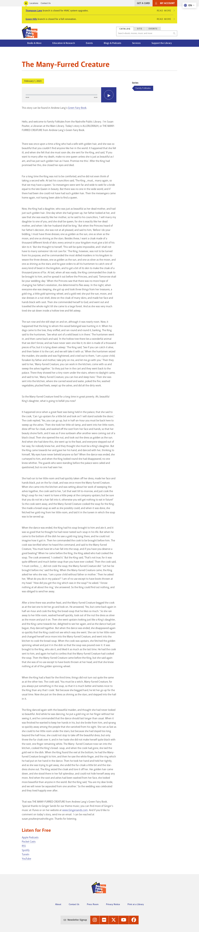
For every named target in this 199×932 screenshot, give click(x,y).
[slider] (61, 94)
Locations (34, 3)
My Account (167, 3)
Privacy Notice (113, 904)
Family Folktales (143, 88)
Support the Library (162, 43)
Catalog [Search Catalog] (125, 29)
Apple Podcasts (30, 837)
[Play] (108, 94)
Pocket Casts (29, 841)
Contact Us (46, 3)
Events (89, 43)
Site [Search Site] (139, 28)
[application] (69, 94)
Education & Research (63, 43)
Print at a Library (136, 904)
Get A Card (143, 3)
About (58, 904)
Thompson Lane (34, 10)
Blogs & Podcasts (112, 43)
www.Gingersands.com (75, 810)
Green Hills (31, 19)
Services (136, 43)
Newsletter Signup (77, 919)
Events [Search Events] (153, 28)
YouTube (26, 858)
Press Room (92, 904)
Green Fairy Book (77, 107)
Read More (165, 10)
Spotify (26, 850)
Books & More (34, 43)
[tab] (125, 29)
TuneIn (25, 854)
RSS (24, 846)
